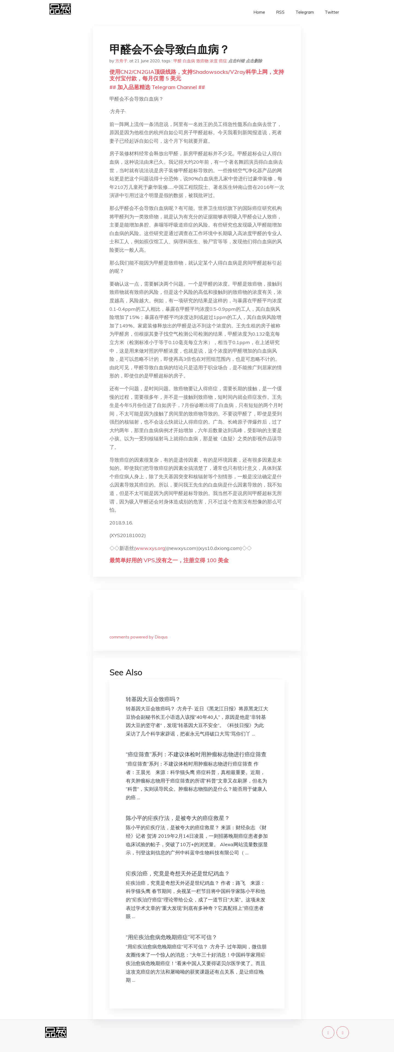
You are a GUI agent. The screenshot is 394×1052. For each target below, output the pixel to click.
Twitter (332, 12)
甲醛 (177, 60)
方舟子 (121, 60)
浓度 (214, 60)
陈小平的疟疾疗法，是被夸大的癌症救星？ (178, 817)
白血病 (189, 60)
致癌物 (202, 60)
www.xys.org (150, 548)
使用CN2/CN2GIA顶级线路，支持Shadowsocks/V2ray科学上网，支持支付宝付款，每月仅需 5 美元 (196, 75)
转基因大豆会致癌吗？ (153, 699)
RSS (280, 12)
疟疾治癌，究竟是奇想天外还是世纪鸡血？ (178, 873)
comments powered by (138, 637)
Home (259, 12)
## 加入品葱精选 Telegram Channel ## (157, 87)
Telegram (305, 12)
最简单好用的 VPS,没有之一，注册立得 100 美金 (169, 560)
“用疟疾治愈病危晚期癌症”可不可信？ (171, 937)
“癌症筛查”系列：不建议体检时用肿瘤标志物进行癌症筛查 (196, 754)
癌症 (223, 60)
